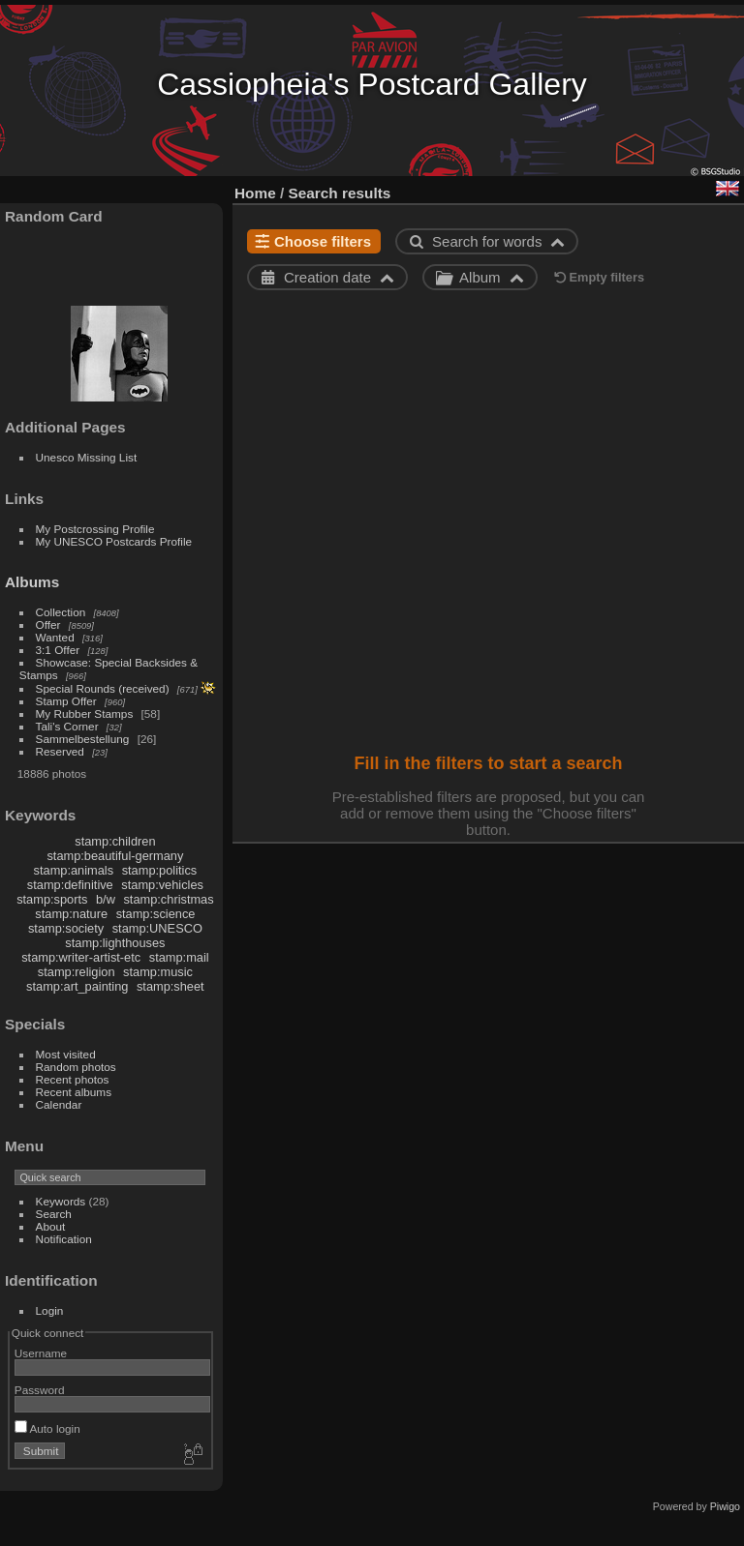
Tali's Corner (67, 726)
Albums (32, 582)
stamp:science (156, 914)
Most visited (66, 1054)
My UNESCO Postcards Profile (114, 541)
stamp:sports (51, 899)
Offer (48, 624)
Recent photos (72, 1079)
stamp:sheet (170, 986)
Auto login (47, 1428)
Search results (340, 193)
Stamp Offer (66, 701)
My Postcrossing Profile (95, 528)
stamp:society (66, 928)
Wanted (55, 637)
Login (50, 1310)
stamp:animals (74, 870)
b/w (105, 899)
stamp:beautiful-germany (114, 855)
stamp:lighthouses (115, 943)
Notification (64, 1239)
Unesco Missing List (87, 457)
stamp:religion (76, 972)
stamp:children (115, 841)
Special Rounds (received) (103, 688)
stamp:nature (71, 914)
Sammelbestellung (83, 738)
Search (54, 1213)
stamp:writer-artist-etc (80, 957)
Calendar (59, 1104)
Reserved (60, 751)
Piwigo (725, 1506)
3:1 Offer (58, 649)
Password (40, 1389)
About (51, 1226)
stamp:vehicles (162, 884)
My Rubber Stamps (85, 713)
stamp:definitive (70, 884)
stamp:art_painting (77, 986)
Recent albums (73, 1091)
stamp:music (158, 972)
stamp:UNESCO (157, 928)
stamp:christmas (168, 899)
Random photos (76, 1066)
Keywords (61, 1201)
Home (255, 193)
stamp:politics (160, 870)
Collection (61, 612)
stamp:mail (179, 957)
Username (41, 1353)
